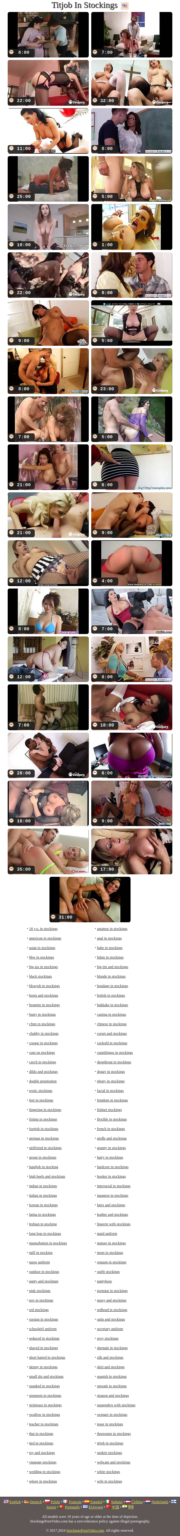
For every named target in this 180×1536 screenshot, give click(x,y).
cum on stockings (42, 1052)
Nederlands (159, 1502)
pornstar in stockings (112, 1291)
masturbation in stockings (48, 1243)
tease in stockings (110, 1424)
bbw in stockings (41, 957)
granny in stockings (111, 1148)
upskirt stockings (109, 1453)
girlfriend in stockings (45, 1148)
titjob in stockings (110, 1443)
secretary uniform (110, 1329)
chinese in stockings (112, 1024)
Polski (55, 1502)
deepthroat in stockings (114, 1062)
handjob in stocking (43, 1167)
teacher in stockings (43, 1424)
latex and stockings (111, 1205)
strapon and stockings (113, 1395)
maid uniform (107, 1233)
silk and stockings (110, 1357)
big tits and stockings (112, 967)
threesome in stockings (114, 1434)
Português (72, 1507)
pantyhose (104, 1281)
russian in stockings (43, 1319)
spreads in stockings (112, 1386)
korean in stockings (43, 1205)
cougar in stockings (43, 1043)
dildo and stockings (43, 1071)
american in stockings (45, 938)
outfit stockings (108, 1272)
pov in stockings (41, 1300)
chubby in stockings (44, 1033)
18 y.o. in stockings (43, 929)
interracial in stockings (114, 1186)
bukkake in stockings (112, 1005)
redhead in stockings (112, 1310)
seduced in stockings (44, 1338)
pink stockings (40, 1291)
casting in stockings (111, 1014)
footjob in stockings (43, 1129)
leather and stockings (112, 1214)
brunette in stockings (44, 1005)
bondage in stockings (112, 986)
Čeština (137, 1502)
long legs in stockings (45, 1233)
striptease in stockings (45, 1405)
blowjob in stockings (44, 986)
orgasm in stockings (112, 1262)
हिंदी (131, 1507)
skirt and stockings (111, 1367)
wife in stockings (109, 1481)
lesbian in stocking (43, 1224)
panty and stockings (43, 1281)
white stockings (108, 1472)
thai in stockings (41, 1434)
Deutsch (36, 1502)
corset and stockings (112, 1033)
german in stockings (44, 1138)
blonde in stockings (111, 976)
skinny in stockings (43, 1367)
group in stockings (43, 1157)
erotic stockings (41, 1091)
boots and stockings (43, 995)
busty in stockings (42, 1014)
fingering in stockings (45, 1110)
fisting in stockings (43, 1119)
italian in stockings (43, 1195)
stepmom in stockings (45, 1395)
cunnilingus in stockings (115, 1052)
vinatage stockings (43, 1462)
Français (75, 1502)
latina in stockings (42, 1214)
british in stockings (111, 995)
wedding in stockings (45, 1472)
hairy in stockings (110, 1157)
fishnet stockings (109, 1110)
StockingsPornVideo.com (85, 1530)
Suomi (51, 1507)
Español (96, 1502)
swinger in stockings (112, 1414)
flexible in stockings (112, 1119)
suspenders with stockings (116, 1405)
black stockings (40, 976)
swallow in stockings (44, 1414)
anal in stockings (109, 938)
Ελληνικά (96, 1507)
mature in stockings (111, 1243)
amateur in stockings (112, 929)
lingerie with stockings (114, 1224)
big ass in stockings (43, 967)
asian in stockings (42, 948)
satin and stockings (111, 1319)
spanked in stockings (44, 1386)
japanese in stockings (112, 1195)
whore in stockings (43, 1481)
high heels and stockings (47, 1176)
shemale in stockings (112, 1348)
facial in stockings (110, 1091)
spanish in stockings (112, 1376)
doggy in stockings (111, 1071)
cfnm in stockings (42, 1024)
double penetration (43, 1081)
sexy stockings (108, 1338)
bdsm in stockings (110, 957)
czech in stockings (42, 1062)
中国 (115, 1507)
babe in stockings (110, 948)
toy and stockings (42, 1453)
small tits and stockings (46, 1376)
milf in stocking (41, 1252)
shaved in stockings (43, 1348)
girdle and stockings (112, 1138)
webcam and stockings (114, 1462)
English (15, 1502)
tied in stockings (41, 1443)
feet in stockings (41, 1100)
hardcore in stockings (113, 1167)
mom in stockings (110, 1252)
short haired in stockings (47, 1357)
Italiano (117, 1502)
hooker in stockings (111, 1176)
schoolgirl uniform (43, 1329)
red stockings (39, 1310)
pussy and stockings (112, 1300)
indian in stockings (43, 1186)
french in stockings (111, 1129)
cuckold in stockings (112, 1043)
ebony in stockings (111, 1081)
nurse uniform (39, 1262)
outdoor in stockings (44, 1272)
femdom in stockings (112, 1100)
